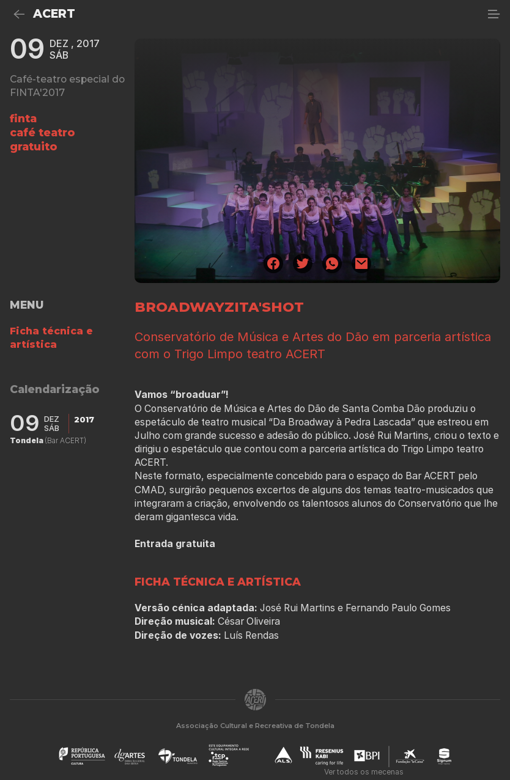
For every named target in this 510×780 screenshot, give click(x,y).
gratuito (33, 146)
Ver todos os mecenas (364, 771)
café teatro (42, 132)
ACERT (54, 14)
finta (23, 118)
